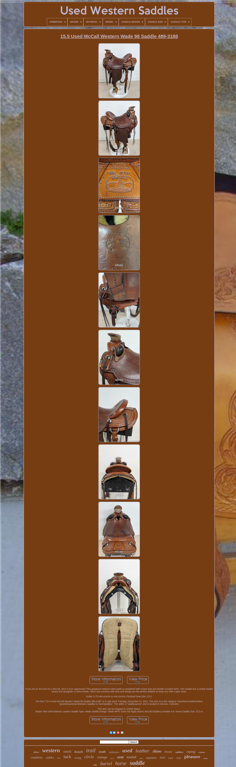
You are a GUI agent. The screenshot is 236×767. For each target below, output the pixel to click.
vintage (102, 757)
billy (95, 765)
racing (77, 757)
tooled (131, 757)
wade (178, 758)
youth (102, 751)
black (79, 752)
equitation (151, 757)
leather (142, 750)
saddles (50, 757)
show (157, 751)
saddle (137, 763)
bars (141, 758)
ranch (67, 751)
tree (58, 758)
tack (67, 756)
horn (112, 758)
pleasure (192, 756)
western (51, 750)
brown (168, 751)
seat (120, 757)
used (127, 750)
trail (91, 750)
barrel (106, 763)
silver (36, 752)
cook (170, 758)
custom (201, 752)
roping (191, 751)
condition (36, 757)
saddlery (179, 752)
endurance (114, 752)
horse (121, 763)
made (206, 758)
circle (89, 756)
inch (162, 757)
